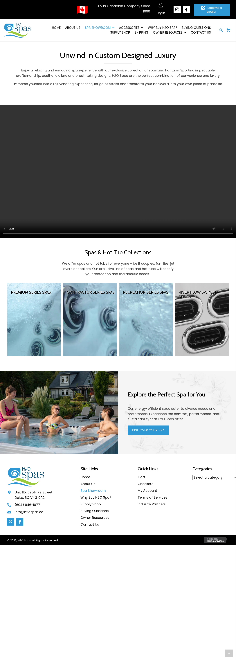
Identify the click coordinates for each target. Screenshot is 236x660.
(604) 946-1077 (27, 504)
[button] (177, 9)
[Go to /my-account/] (161, 10)
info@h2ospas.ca (29, 512)
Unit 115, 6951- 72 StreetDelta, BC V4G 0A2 (33, 495)
